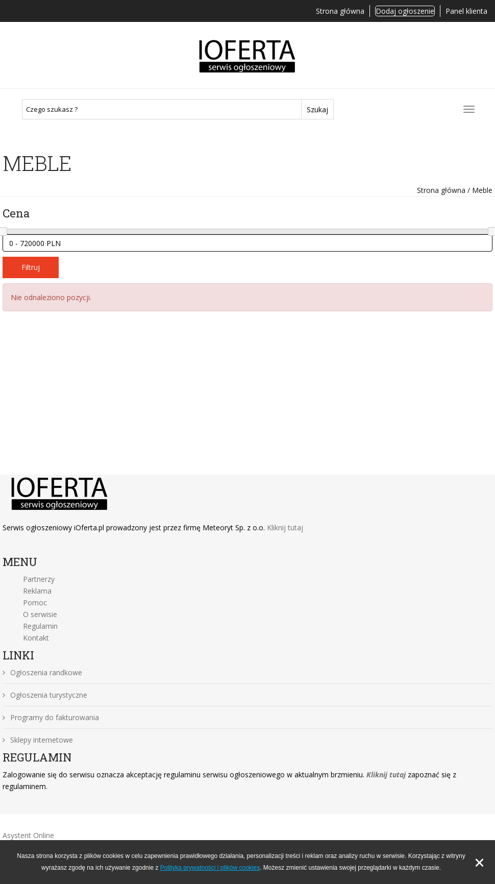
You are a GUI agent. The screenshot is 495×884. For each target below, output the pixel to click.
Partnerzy (39, 579)
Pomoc (35, 602)
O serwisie (40, 614)
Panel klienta (466, 11)
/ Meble (478, 190)
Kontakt (36, 638)
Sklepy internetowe (38, 740)
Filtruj (30, 267)
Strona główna (340, 11)
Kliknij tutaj (285, 527)
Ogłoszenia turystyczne (45, 695)
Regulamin (40, 626)
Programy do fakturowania (51, 717)
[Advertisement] (247, 398)
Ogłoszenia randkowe (42, 672)
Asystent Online (28, 835)
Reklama (37, 591)
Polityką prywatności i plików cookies (210, 867)
